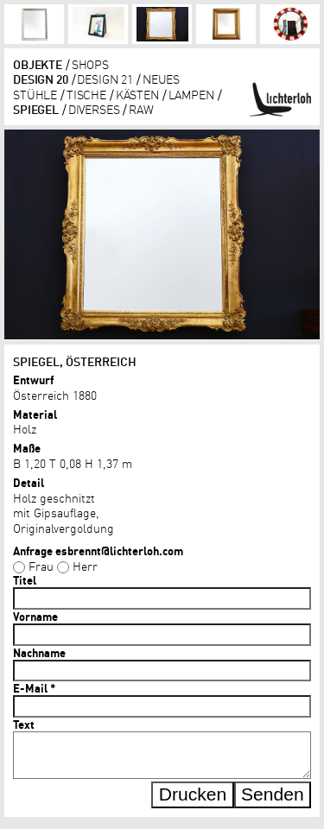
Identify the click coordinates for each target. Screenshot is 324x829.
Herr (85, 565)
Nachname (39, 653)
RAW (141, 109)
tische (86, 94)
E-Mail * (34, 688)
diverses (94, 109)
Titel (24, 580)
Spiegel (36, 109)
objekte (37, 64)
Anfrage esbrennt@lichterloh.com (98, 551)
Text (24, 724)
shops (90, 64)
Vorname (35, 616)
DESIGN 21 (105, 78)
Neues (161, 78)
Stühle (35, 94)
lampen (191, 94)
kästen (137, 94)
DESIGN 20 (40, 78)
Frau (41, 565)
